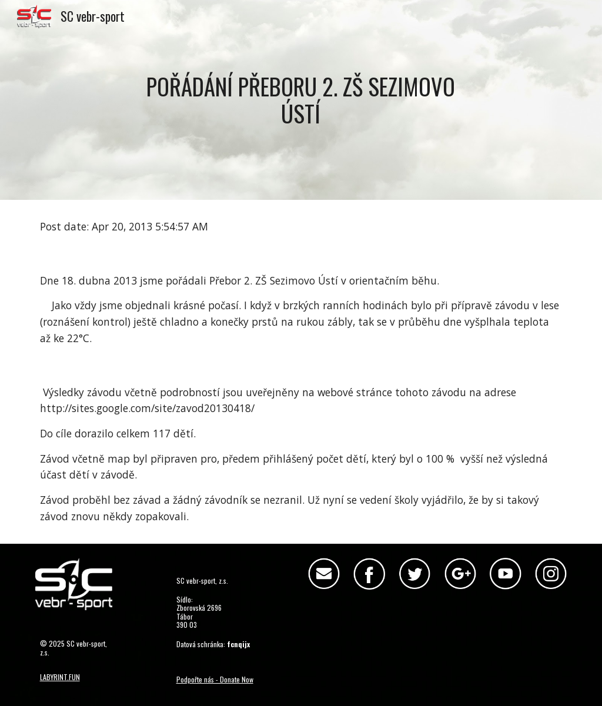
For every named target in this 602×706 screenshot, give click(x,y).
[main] (301, 99)
